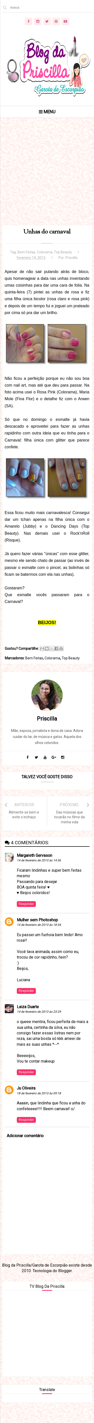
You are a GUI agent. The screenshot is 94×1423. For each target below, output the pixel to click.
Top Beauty (63, 252)
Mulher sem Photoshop (37, 920)
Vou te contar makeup (36, 1061)
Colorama (44, 252)
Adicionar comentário (25, 1135)
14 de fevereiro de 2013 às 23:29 (39, 1011)
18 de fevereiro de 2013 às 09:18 (39, 1093)
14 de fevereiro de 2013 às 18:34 (39, 925)
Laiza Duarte (28, 1006)
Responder (26, 904)
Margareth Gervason (34, 855)
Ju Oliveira (26, 1088)
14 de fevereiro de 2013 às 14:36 (39, 860)
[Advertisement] (47, 177)
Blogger (65, 1270)
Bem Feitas (26, 252)
